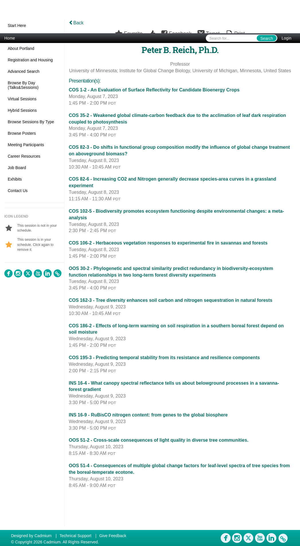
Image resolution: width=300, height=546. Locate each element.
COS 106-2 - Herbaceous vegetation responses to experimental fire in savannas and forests (168, 242)
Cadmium (43, 535)
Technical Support (75, 535)
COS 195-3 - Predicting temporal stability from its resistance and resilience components (164, 357)
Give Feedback (112, 535)
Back (76, 22)
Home (9, 38)
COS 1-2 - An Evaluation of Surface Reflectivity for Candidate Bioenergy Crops (154, 89)
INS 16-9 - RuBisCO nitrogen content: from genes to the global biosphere (148, 414)
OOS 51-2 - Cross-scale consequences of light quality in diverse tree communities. (158, 440)
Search (266, 38)
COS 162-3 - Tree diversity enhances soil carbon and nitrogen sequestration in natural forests (170, 300)
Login (286, 38)
